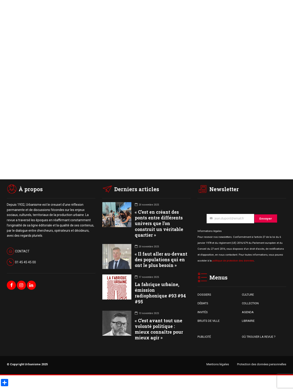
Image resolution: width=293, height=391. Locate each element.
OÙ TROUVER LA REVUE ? (258, 336)
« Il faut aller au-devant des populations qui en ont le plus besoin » (161, 259)
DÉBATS (203, 303)
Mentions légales (217, 364)
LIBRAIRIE (248, 320)
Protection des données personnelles (261, 364)
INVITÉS (203, 312)
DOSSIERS (204, 294)
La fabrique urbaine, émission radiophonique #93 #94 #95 (160, 293)
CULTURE (248, 294)
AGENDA (248, 312)
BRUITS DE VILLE (209, 320)
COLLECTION (250, 303)
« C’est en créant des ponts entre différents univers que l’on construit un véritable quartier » (159, 223)
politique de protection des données (233, 260)
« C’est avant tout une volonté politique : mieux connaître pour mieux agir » (159, 329)
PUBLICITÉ (204, 336)
